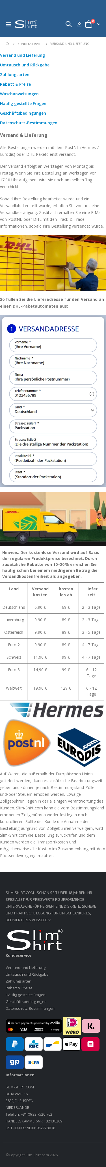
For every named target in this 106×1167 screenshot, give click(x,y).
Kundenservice (30, 43)
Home (8, 43)
